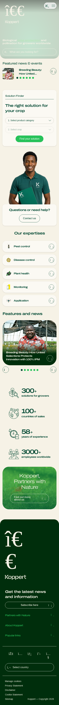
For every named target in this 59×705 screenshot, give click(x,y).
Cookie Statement (14, 694)
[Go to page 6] (33, 78)
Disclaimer (10, 690)
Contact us (29, 218)
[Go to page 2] (20, 78)
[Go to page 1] (17, 78)
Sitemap (9, 699)
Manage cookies (13, 681)
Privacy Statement (14, 685)
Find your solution (29, 138)
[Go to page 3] (24, 78)
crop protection (28, 40)
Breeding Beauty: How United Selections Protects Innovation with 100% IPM (33, 72)
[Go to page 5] (30, 78)
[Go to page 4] (27, 78)
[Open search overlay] (47, 6)
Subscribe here (37, 605)
